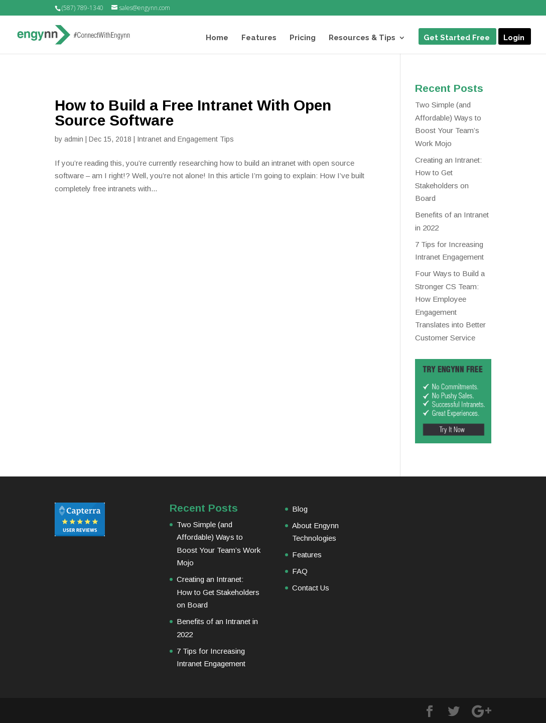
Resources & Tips (362, 38)
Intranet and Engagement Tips (185, 139)
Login (513, 38)
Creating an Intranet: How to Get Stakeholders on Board (218, 592)
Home (217, 38)
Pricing (303, 38)
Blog (300, 509)
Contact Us (310, 587)
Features (259, 38)
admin (73, 139)
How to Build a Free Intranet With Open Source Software (193, 113)
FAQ (300, 571)
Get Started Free (457, 38)
